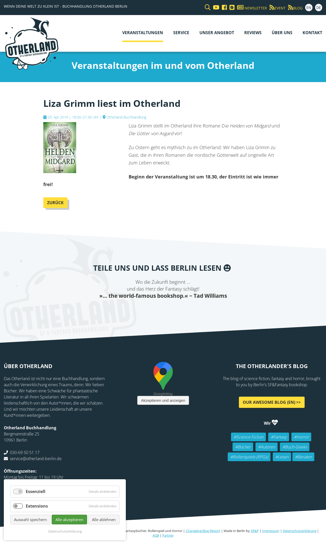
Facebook (132, 310)
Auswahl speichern (30, 519)
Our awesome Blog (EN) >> (272, 402)
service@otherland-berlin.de (36, 458)
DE (318, 7)
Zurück (55, 202)
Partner (168, 535)
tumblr (183, 310)
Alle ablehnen (104, 519)
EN (308, 7)
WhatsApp (173, 310)
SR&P (255, 530)
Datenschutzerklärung (299, 530)
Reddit (163, 310)
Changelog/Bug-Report (203, 530)
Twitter (143, 310)
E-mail (153, 310)
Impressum (270, 530)
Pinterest (193, 310)
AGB (156, 535)
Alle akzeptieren (69, 519)
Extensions (37, 506)
